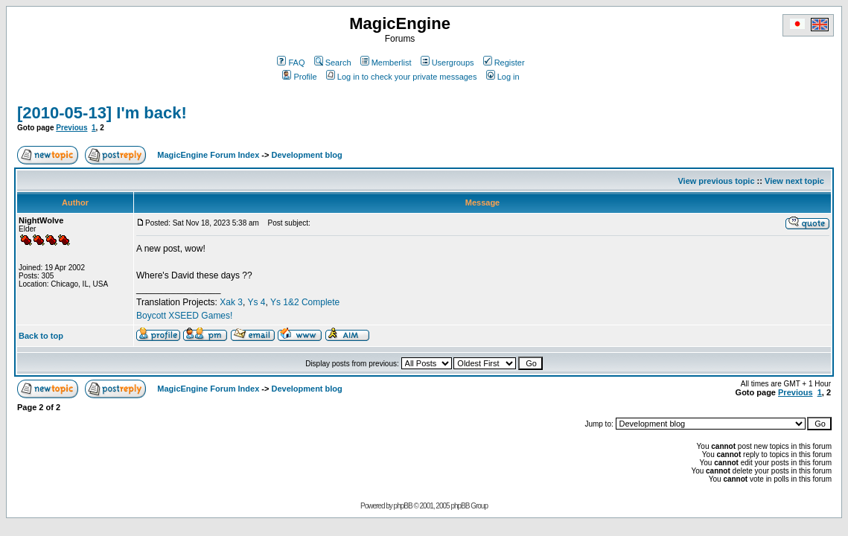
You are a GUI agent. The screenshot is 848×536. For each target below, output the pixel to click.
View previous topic (716, 180)
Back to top (41, 335)
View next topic (794, 180)
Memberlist (386, 62)
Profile (299, 76)
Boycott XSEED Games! (184, 315)
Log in (503, 76)
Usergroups (447, 62)
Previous (71, 128)
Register (504, 62)
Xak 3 (231, 302)
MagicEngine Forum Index (208, 154)
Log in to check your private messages (401, 76)
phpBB (403, 506)
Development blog (306, 154)
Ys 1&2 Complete (304, 302)
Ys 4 (256, 302)
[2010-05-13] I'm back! (102, 112)
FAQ (291, 62)
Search (332, 62)
